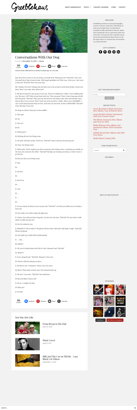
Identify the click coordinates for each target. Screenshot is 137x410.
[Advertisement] (49, 387)
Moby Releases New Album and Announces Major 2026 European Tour (107, 127)
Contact (122, 7)
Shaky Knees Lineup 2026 (104, 138)
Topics (87, 7)
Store (113, 7)
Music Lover (49, 340)
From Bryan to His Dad (54, 323)
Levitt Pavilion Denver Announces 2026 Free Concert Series (108, 115)
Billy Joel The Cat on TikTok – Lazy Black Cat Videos (60, 358)
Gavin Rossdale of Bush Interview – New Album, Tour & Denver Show (108, 110)
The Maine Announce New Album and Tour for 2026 (107, 121)
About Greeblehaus (73, 7)
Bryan (41, 61)
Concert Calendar (100, 7)
